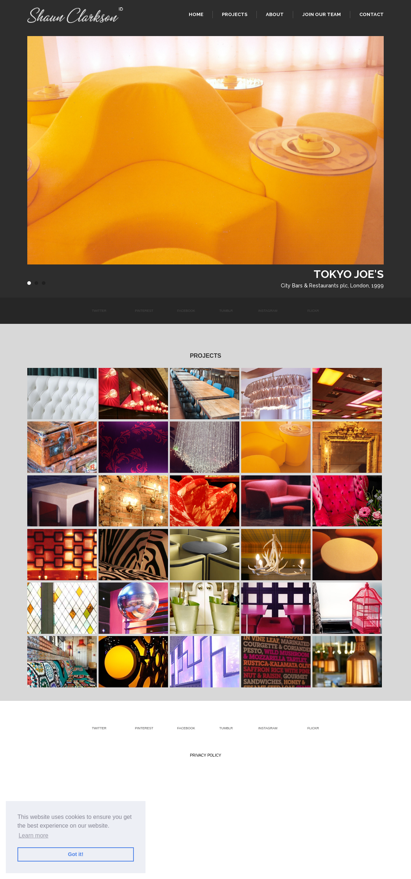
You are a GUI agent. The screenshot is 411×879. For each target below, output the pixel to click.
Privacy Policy (205, 755)
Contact (371, 14)
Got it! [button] (75, 854)
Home (196, 14)
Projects (234, 14)
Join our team (321, 14)
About (275, 14)
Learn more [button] (33, 835)
